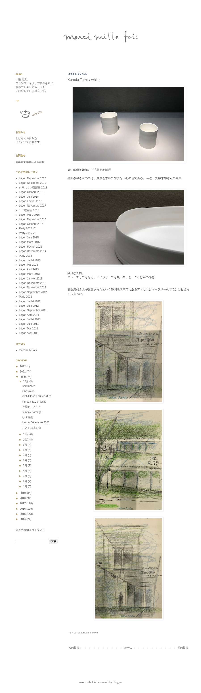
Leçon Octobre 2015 (31, 223)
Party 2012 (25, 296)
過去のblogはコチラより (30, 530)
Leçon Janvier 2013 (30, 278)
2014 (23, 519)
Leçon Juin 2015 (29, 237)
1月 (25, 486)
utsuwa (94, 632)
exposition (83, 632)
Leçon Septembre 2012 (33, 292)
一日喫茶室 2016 (29, 210)
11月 (26, 434)
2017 (23, 503)
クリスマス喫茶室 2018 (33, 187)
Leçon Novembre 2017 (32, 205)
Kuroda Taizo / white (34, 401)
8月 (25, 449)
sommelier (28, 386)
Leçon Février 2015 (30, 246)
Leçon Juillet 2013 (30, 260)
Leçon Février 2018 (30, 201)
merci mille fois (28, 350)
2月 (25, 481)
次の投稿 (74, 647)
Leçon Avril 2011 (29, 333)
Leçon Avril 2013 (29, 269)
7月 (25, 455)
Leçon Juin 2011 (29, 323)
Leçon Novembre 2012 (32, 287)
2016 (23, 508)
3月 (25, 476)
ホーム (128, 647)
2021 (23, 371)
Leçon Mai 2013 (28, 264)
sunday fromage (32, 412)
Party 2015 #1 (27, 233)
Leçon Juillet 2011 (30, 319)
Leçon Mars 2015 (29, 242)
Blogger (117, 682)
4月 (25, 470)
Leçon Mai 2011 (28, 328)
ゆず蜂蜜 (27, 417)
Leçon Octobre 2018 (31, 192)
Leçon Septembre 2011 (33, 310)
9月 (25, 444)
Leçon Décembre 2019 (32, 182)
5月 (25, 465)
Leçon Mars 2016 (29, 214)
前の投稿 (183, 647)
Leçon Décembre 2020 (32, 178)
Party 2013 (25, 255)
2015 (23, 513)
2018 (23, 498)
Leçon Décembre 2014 (32, 251)
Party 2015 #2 (27, 228)
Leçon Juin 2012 (29, 305)
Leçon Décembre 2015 (32, 219)
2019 (23, 492)
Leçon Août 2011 (29, 315)
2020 (23, 377)
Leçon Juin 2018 (29, 196)
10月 (26, 439)
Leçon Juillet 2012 (30, 301)
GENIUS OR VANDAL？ (36, 396)
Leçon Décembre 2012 (32, 283)
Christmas (28, 391)
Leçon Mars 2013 (29, 273)
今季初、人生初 (31, 406)
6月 (25, 460)
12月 (26, 381)
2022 (23, 366)
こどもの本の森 (31, 427)
